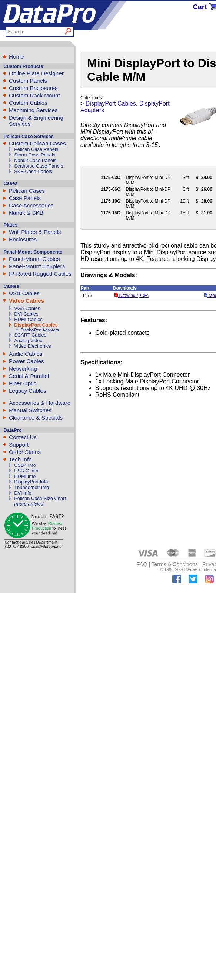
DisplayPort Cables (36, 325)
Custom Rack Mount (34, 95)
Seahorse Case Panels (38, 166)
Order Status (25, 452)
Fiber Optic (22, 383)
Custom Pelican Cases (37, 143)
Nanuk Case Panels (35, 160)
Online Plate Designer (36, 73)
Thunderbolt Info (31, 487)
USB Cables (24, 293)
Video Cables (26, 300)
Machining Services (33, 110)
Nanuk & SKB (26, 213)
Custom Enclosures (33, 88)
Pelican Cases (27, 190)
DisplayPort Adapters (40, 330)
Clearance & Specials (36, 417)
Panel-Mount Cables (34, 259)
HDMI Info (25, 476)
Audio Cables (25, 354)
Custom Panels (28, 80)
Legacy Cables (27, 390)
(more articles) (29, 504)
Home (16, 57)
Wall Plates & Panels (35, 232)
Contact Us (23, 437)
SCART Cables (30, 335)
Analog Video (28, 340)
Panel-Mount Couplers (37, 266)
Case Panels (25, 198)
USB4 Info (25, 465)
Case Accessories (31, 205)
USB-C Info (26, 470)
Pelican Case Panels (36, 149)
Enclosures (23, 239)
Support (19, 444)
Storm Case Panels (34, 155)
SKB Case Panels (33, 171)
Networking (23, 368)
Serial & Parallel (29, 376)
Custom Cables (28, 103)
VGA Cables (27, 308)
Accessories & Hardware (39, 403)
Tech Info (20, 459)
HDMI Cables (28, 319)
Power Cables (26, 361)
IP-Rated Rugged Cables (40, 274)
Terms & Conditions (175, 564)
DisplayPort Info (31, 482)
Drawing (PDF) (131, 295)
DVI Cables (26, 314)
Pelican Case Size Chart (40, 498)
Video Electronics (32, 346)
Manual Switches (30, 410)
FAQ (142, 564)
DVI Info (22, 493)
